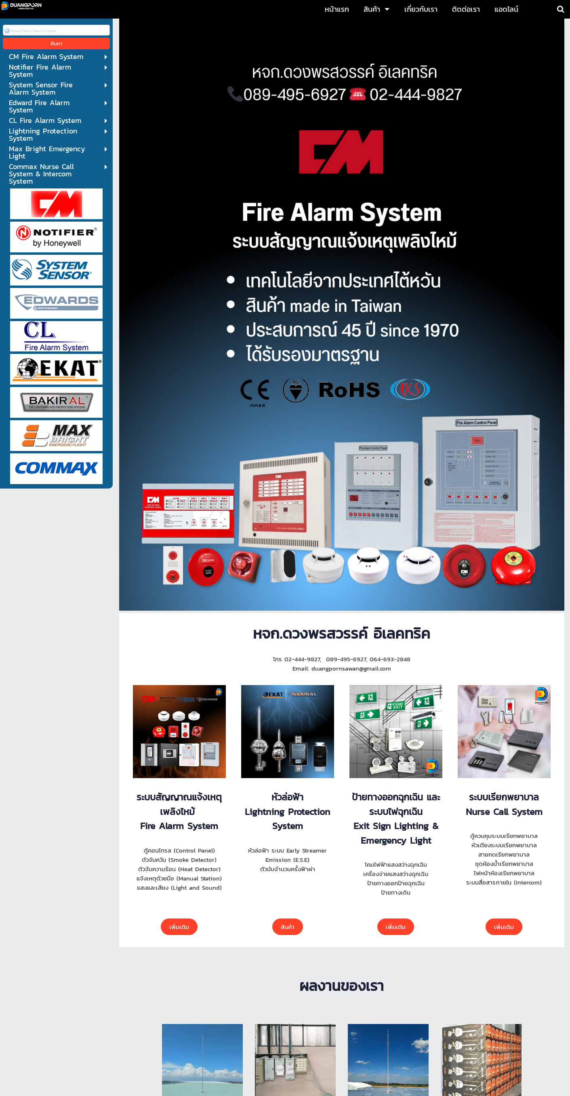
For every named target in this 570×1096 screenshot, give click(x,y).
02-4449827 (195, 1022)
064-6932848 (293, 1022)
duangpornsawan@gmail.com (298, 1039)
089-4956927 (243, 1022)
